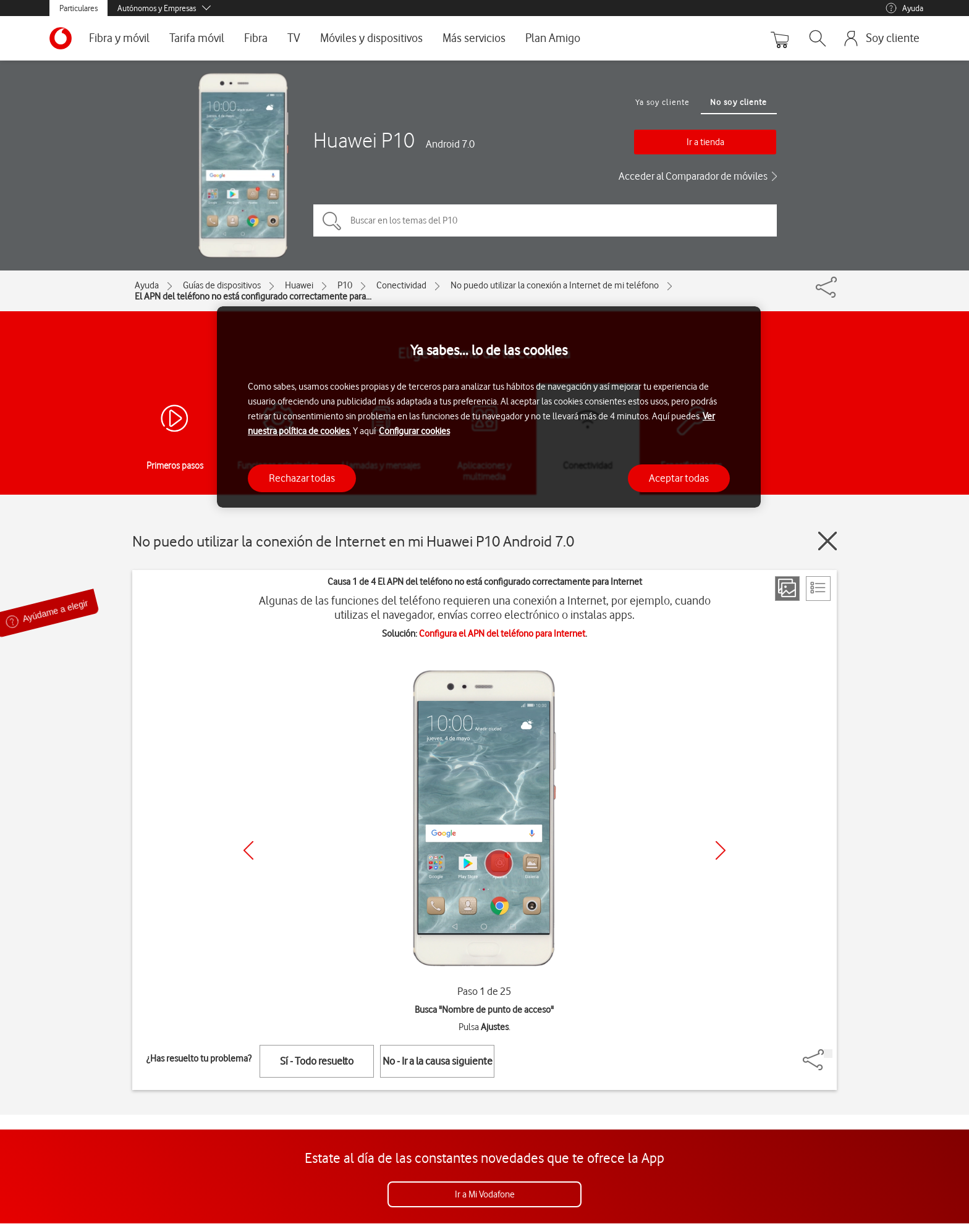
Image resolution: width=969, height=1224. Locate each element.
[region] (489, 407)
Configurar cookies (414, 431)
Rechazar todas (302, 478)
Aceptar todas (679, 478)
